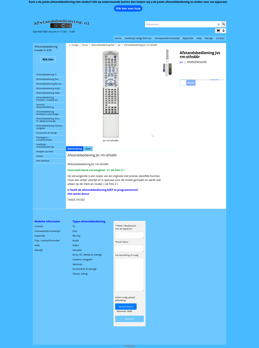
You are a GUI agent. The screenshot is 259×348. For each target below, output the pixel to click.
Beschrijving (75, 148)
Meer (88, 148)
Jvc (181, 62)
